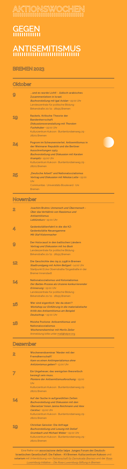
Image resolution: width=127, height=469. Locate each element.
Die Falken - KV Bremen (62, 454)
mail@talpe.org (66, 333)
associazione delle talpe (54, 450)
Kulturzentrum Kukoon (92, 454)
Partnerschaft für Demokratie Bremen (73, 458)
